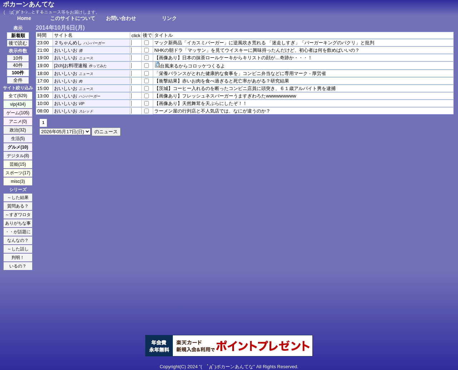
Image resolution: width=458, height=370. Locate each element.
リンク (169, 18)
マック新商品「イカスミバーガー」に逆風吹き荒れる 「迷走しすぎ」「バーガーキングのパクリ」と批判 (264, 42)
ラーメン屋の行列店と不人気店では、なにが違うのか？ (212, 111)
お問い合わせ (121, 18)
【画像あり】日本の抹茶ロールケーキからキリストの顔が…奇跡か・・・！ (233, 57)
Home (24, 18)
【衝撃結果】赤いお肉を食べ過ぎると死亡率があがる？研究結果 (221, 81)
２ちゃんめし (68, 42)
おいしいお (65, 50)
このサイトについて (72, 18)
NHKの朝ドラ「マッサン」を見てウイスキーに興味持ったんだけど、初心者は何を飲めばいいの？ (256, 50)
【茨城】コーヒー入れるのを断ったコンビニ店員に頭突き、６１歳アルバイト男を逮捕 (245, 88)
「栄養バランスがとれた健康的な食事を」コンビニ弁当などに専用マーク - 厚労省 (240, 73)
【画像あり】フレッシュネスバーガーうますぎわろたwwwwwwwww (225, 96)
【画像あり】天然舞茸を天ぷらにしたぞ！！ (200, 103)
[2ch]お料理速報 (70, 65)
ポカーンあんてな (28, 4)
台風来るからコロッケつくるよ (192, 66)
